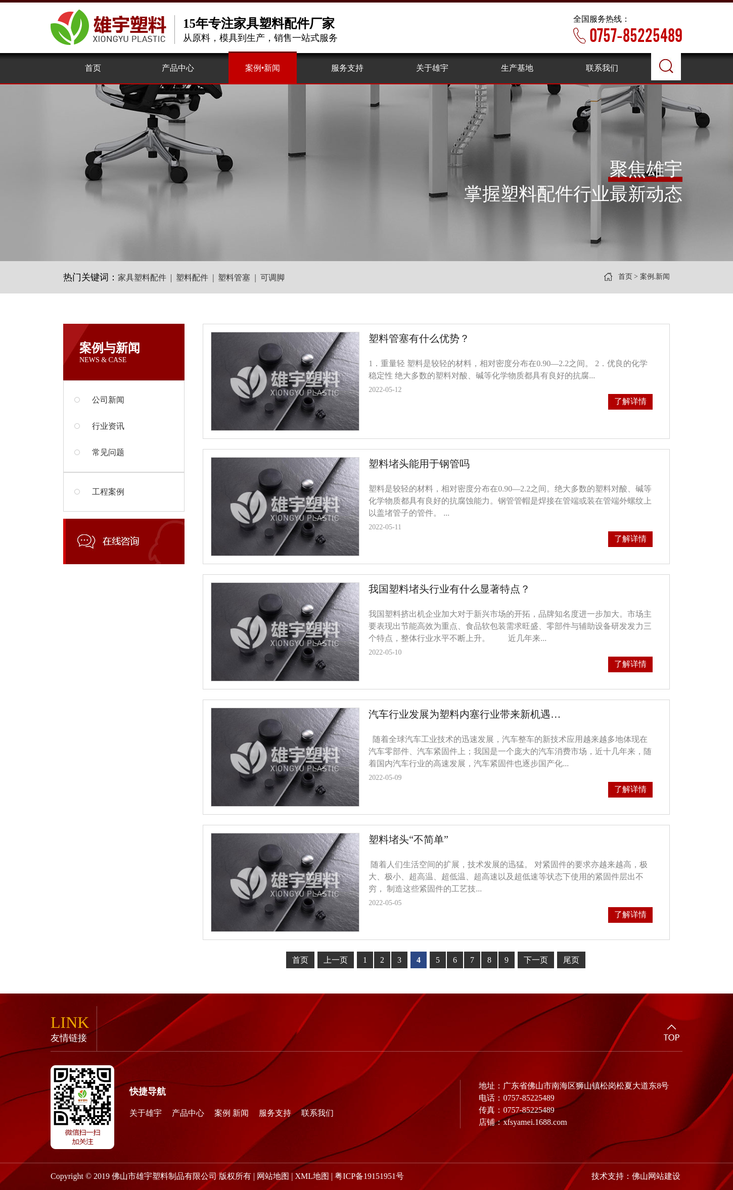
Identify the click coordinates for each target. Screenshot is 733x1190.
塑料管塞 (234, 277)
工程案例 (99, 491)
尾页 (571, 960)
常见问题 (99, 452)
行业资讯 (99, 426)
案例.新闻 (655, 276)
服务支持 (275, 1113)
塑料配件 (192, 277)
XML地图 (312, 1176)
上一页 (336, 960)
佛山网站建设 (656, 1176)
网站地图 (273, 1176)
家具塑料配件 (142, 277)
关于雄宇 (145, 1113)
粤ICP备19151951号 (369, 1176)
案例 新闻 (231, 1113)
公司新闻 (99, 399)
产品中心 (188, 1113)
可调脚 (272, 277)
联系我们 (317, 1113)
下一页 (536, 960)
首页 (625, 276)
